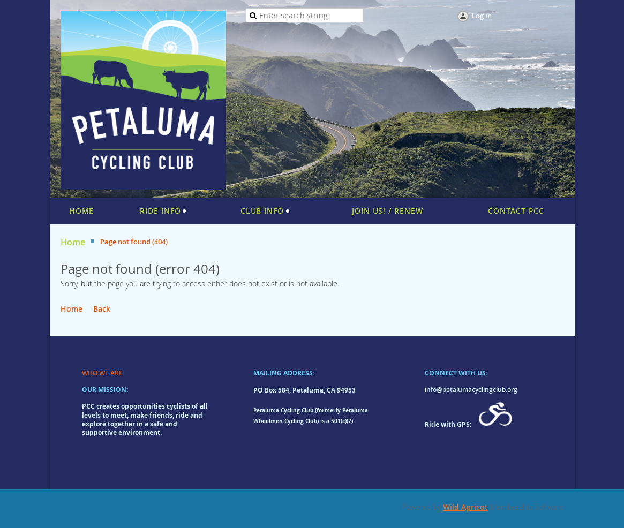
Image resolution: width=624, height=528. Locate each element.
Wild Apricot (465, 507)
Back (101, 309)
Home (73, 242)
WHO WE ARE (102, 373)
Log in (482, 15)
